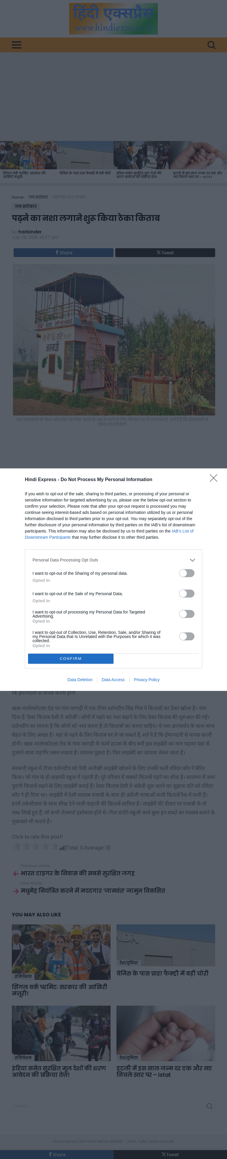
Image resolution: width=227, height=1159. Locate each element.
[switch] (186, 573)
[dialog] (113, 579)
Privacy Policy (147, 679)
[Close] (215, 480)
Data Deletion (80, 679)
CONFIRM (71, 658)
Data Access (113, 679)
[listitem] (113, 560)
